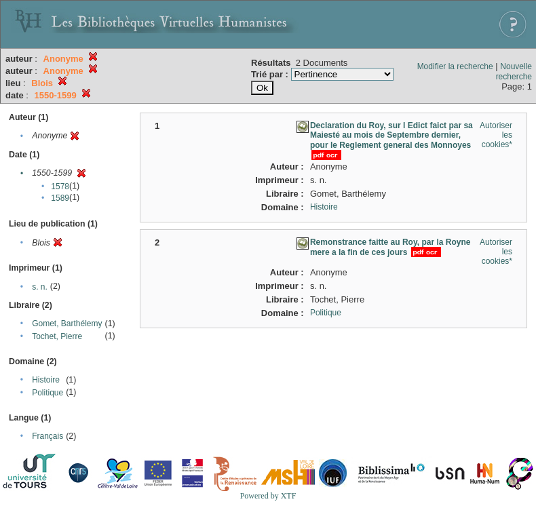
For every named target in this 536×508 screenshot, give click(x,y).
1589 (60, 198)
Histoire (46, 380)
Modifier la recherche (455, 66)
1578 (60, 186)
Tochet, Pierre (57, 336)
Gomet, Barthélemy (67, 323)
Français (47, 436)
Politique (47, 392)
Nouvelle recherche (514, 71)
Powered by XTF (268, 496)
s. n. (39, 287)
